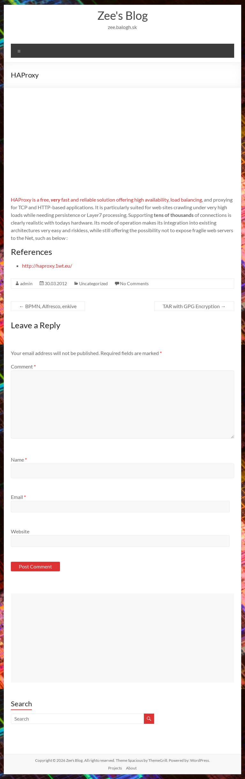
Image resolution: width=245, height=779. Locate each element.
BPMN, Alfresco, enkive (48, 306)
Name (19, 459)
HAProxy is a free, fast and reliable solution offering (72, 200)
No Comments (134, 283)
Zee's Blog (122, 15)
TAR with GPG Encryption (194, 306)
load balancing (186, 200)
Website (20, 531)
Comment (23, 366)
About (131, 768)
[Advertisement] (122, 135)
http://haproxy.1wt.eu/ (47, 266)
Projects (115, 768)
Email (18, 497)
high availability (151, 200)
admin (26, 283)
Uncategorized (93, 283)
